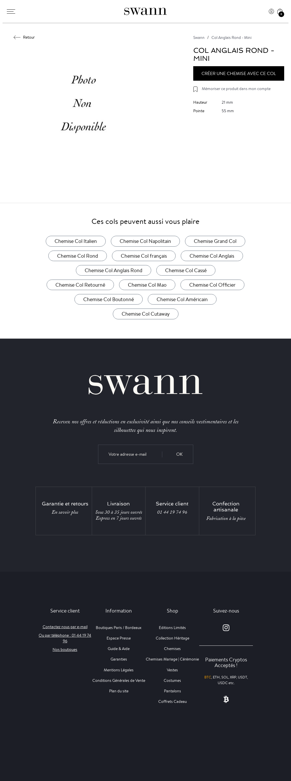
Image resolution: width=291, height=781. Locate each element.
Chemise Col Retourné (80, 284)
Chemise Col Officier (212, 284)
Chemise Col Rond (77, 255)
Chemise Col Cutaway (146, 313)
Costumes (172, 680)
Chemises (172, 648)
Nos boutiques (65, 649)
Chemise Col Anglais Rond (113, 270)
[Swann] (145, 11)
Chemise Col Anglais (212, 255)
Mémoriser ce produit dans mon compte (236, 88)
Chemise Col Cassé (186, 270)
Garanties (119, 659)
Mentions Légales (119, 669)
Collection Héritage (172, 638)
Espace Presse (119, 638)
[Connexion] (271, 11)
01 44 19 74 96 (172, 512)
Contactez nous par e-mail (65, 626)
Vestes (172, 669)
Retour (24, 37)
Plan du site (118, 690)
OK (179, 454)
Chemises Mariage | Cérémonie (172, 659)
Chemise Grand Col (215, 241)
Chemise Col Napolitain (145, 241)
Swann (199, 37)
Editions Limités (172, 627)
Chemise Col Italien (76, 241)
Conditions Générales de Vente (118, 680)
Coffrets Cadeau (172, 701)
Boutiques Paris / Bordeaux (119, 627)
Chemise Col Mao (147, 284)
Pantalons (172, 690)
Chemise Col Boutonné (108, 299)
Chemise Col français (144, 255)
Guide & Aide (119, 648)
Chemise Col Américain (182, 299)
